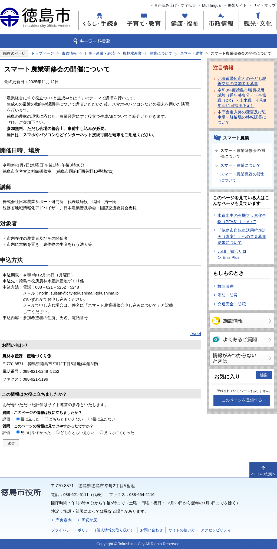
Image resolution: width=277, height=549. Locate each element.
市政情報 (69, 53)
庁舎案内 (63, 520)
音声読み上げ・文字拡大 (175, 5)
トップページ (42, 53)
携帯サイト (237, 5)
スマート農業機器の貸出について (242, 177)
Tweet (195, 333)
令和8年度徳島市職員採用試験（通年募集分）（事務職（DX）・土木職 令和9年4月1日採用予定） (241, 98)
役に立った (30, 419)
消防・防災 (227, 295)
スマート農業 (191, 53)
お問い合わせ (151, 530)
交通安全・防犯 (231, 304)
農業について (161, 53)
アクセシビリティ (216, 530)
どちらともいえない (66, 419)
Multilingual (212, 5)
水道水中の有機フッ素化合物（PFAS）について (241, 218)
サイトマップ (264, 5)
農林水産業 (132, 53)
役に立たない (104, 419)
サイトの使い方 (182, 530)
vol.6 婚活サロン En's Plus (231, 254)
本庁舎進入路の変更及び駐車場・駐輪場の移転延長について (241, 117)
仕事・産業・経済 (100, 53)
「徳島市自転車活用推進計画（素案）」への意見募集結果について (241, 236)
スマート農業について (240, 165)
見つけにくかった (119, 432)
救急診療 (225, 286)
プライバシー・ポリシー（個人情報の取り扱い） (92, 530)
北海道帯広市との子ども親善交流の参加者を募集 (241, 81)
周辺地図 (89, 520)
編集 (264, 375)
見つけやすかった (36, 432)
